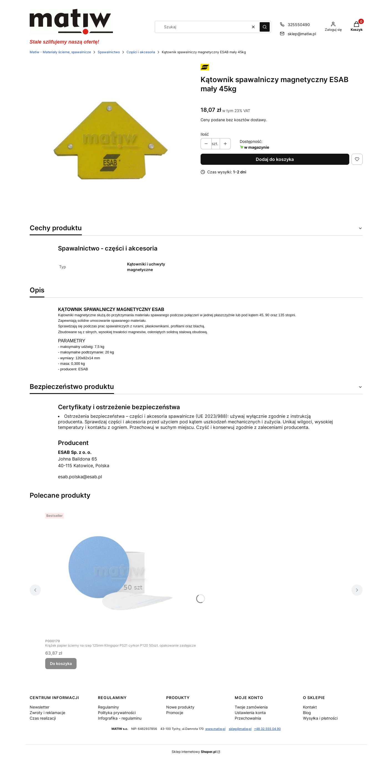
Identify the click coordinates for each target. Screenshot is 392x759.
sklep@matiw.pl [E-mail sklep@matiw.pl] (302, 33)
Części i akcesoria (141, 52)
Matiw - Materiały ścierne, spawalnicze (60, 52)
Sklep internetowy (194, 752)
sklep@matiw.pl (240, 729)
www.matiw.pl (215, 729)
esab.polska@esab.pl (80, 476)
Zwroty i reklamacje (47, 712)
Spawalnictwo (109, 52)
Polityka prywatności (117, 712)
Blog (307, 712)
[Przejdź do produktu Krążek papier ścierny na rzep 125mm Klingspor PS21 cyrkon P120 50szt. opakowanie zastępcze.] (120, 573)
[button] (265, 27)
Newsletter (39, 707)
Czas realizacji (43, 718)
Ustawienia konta (250, 712)
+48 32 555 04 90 (267, 729)
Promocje (174, 712)
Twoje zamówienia (251, 707)
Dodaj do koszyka (275, 159)
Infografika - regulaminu (119, 718)
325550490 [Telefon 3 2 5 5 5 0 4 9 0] (299, 24)
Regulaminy (108, 707)
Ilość (205, 134)
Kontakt (310, 707)
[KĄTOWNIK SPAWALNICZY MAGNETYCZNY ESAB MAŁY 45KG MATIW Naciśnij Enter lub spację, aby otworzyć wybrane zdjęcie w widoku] (111, 140)
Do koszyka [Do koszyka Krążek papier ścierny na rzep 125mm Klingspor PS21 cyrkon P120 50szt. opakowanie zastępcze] (61, 663)
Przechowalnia (248, 718)
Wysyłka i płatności (320, 718)
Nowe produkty (180, 707)
